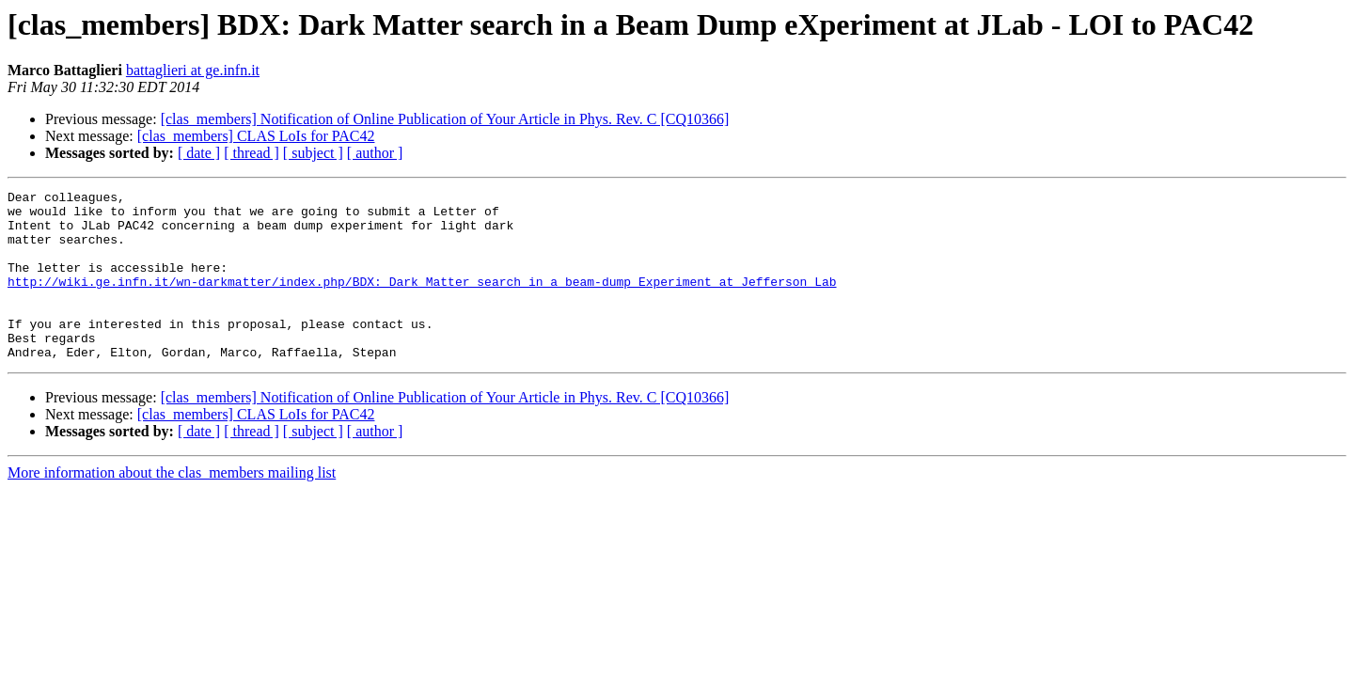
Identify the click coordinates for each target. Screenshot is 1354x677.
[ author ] (375, 153)
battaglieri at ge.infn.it (193, 70)
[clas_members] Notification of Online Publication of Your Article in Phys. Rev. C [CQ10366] (445, 119)
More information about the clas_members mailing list (172, 506)
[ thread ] (251, 153)
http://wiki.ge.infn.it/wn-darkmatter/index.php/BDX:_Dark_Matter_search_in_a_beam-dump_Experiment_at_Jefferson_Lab (422, 300)
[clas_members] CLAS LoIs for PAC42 (256, 136)
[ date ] (199, 153)
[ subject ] (313, 153)
